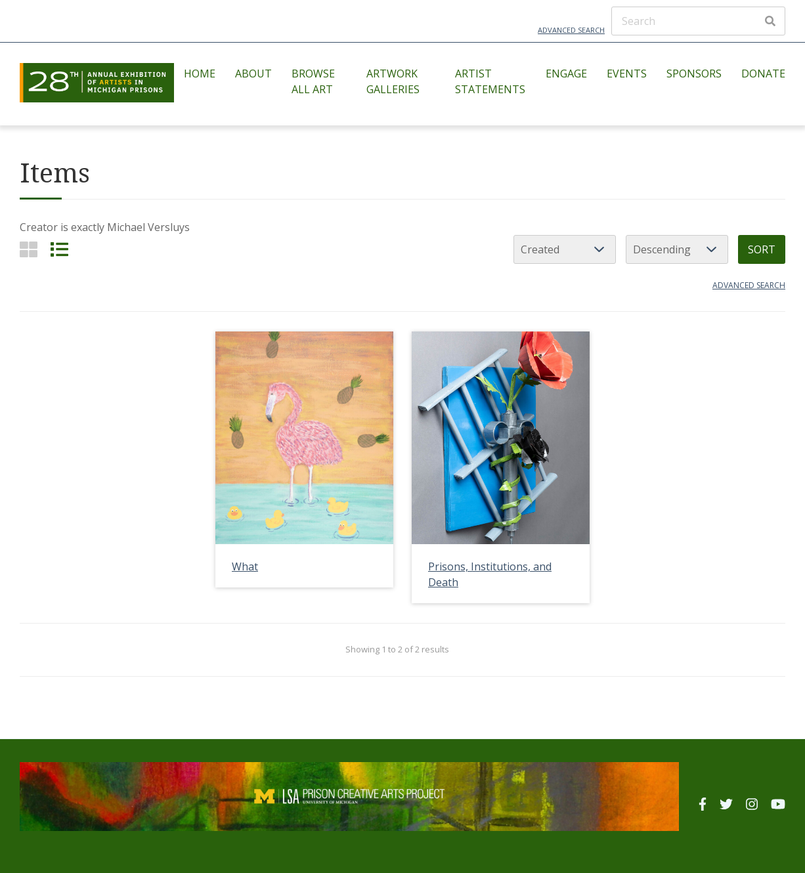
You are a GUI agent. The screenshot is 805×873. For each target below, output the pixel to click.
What (245, 566)
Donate (763, 73)
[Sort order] (677, 249)
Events (627, 73)
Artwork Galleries (393, 81)
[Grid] (28, 249)
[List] (59, 249)
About (253, 73)
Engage (566, 73)
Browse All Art (313, 81)
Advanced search (748, 285)
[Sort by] (564, 249)
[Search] (698, 21)
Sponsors (694, 73)
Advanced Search (571, 30)
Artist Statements (490, 81)
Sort (761, 249)
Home (199, 73)
